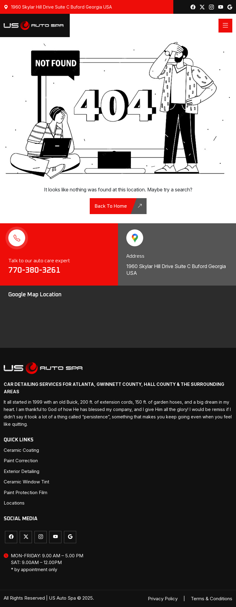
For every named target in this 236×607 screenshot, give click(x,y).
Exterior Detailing (21, 471)
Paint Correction (21, 460)
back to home (118, 206)
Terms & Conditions (211, 598)
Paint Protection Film (25, 492)
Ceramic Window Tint (26, 482)
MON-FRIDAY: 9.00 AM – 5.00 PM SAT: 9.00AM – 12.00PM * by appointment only (43, 562)
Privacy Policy (163, 598)
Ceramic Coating (21, 450)
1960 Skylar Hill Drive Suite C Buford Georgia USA (58, 7)
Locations (14, 503)
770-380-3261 (35, 270)
